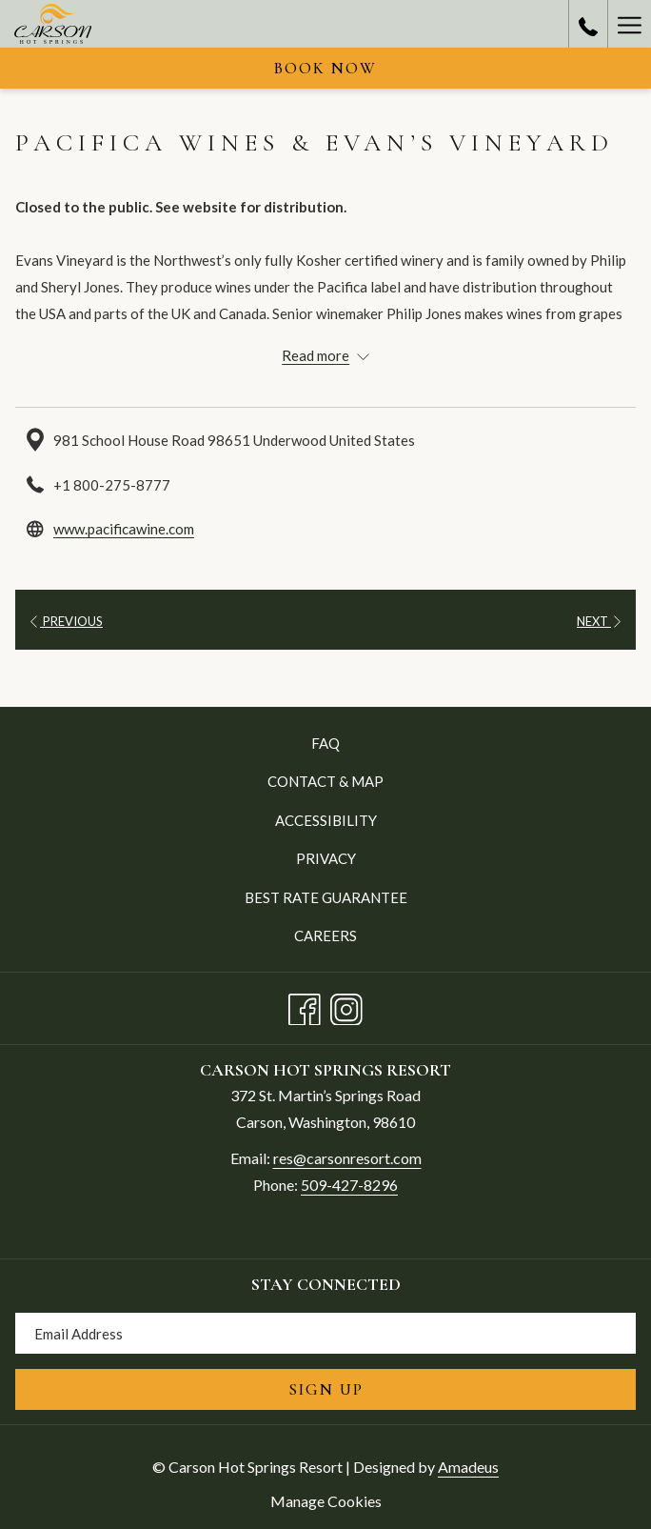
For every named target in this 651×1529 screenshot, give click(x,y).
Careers (325, 935)
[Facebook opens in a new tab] (304, 1005)
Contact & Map (325, 781)
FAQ (325, 743)
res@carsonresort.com (347, 1158)
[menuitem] (325, 743)
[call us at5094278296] (588, 23)
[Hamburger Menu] (629, 24)
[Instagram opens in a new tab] (346, 1005)
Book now (325, 68)
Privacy (326, 858)
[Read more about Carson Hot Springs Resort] (325, 355)
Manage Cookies (326, 1501)
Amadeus (468, 1467)
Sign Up (326, 1389)
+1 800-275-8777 (111, 484)
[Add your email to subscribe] (325, 1333)
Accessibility (326, 820)
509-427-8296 (349, 1185)
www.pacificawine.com (123, 528)
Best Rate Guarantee (326, 897)
